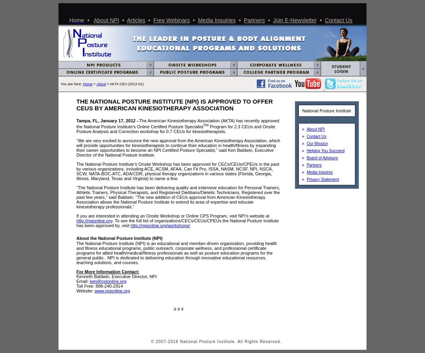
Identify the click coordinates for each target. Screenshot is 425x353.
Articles (136, 20)
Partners (254, 20)
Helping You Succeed (326, 151)
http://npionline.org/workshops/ (160, 225)
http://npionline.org (94, 220)
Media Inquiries (217, 20)
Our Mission (317, 143)
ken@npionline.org (108, 281)
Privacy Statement (323, 179)
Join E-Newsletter (295, 20)
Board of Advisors (322, 158)
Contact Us (338, 20)
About (101, 84)
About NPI (106, 20)
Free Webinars (171, 20)
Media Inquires (320, 172)
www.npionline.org (112, 290)
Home (88, 84)
